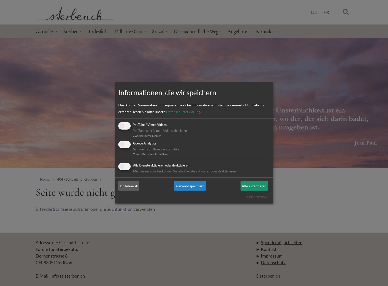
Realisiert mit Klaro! (256, 196)
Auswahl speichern (190, 186)
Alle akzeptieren (254, 186)
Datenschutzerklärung (183, 112)
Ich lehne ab (129, 186)
